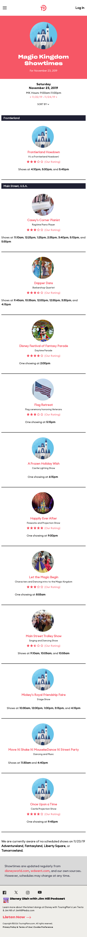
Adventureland (12, 846)
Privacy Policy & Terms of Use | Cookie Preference (28, 927)
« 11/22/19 (36, 97)
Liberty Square (54, 846)
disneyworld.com (17, 871)
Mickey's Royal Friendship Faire (43, 695)
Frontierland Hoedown (43, 152)
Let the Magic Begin (43, 577)
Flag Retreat (43, 405)
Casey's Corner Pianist (43, 220)
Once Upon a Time (43, 804)
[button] (43, 105)
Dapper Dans (43, 283)
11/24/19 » (50, 97)
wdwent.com (40, 871)
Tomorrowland (11, 850)
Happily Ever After (43, 518)
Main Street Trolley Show (43, 636)
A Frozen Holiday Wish (43, 464)
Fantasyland (33, 846)
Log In (79, 8)
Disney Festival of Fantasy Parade (43, 346)
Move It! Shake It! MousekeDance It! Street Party (43, 750)
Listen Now (18, 917)
